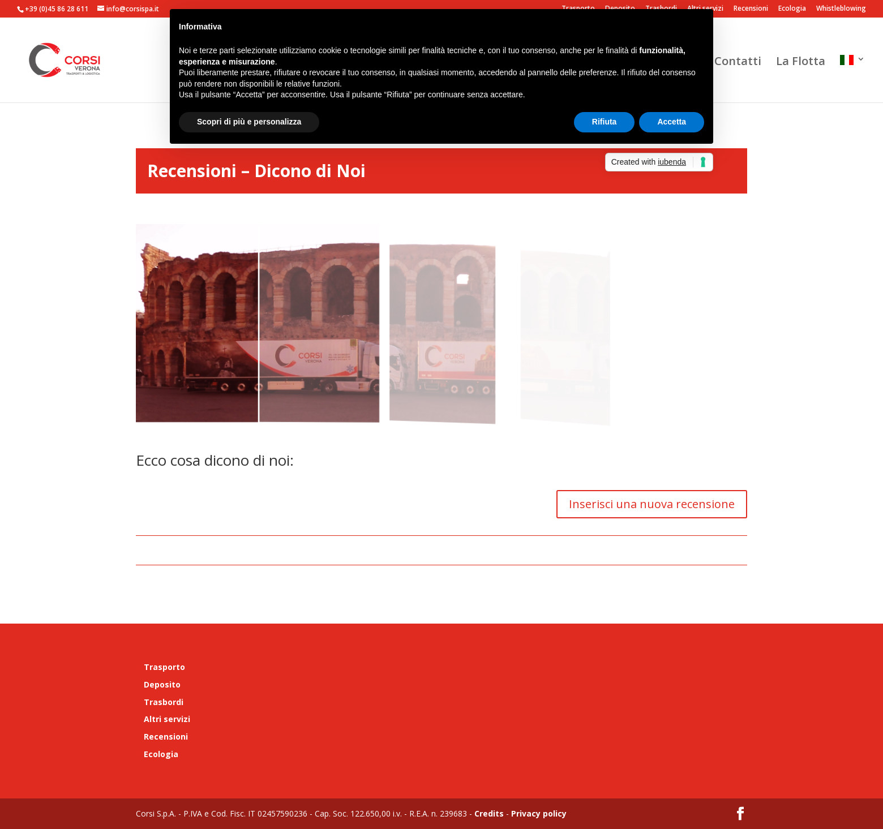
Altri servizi (167, 719)
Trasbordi (163, 702)
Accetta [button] (671, 121)
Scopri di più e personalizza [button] (249, 121)
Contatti (737, 62)
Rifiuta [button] (604, 121)
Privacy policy (538, 813)
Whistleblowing (841, 9)
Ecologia (792, 9)
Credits (489, 813)
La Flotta (800, 62)
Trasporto (164, 667)
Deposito (162, 684)
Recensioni (751, 9)
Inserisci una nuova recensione (652, 504)
